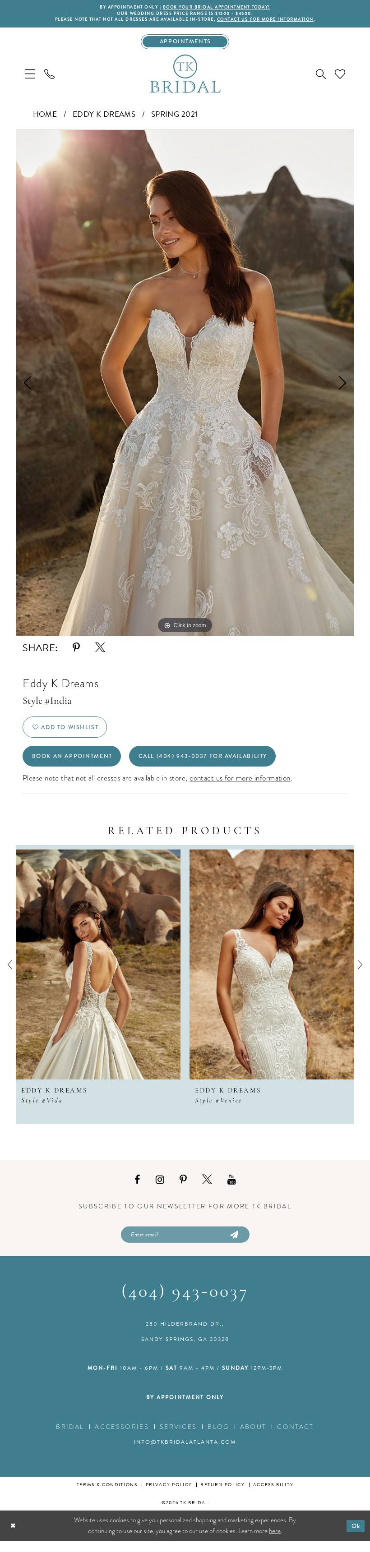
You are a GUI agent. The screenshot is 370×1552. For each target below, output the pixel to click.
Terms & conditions (107, 1495)
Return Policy (222, 1495)
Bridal (70, 1437)
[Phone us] (49, 77)
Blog (218, 1437)
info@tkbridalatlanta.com (185, 1453)
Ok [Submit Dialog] (355, 1536)
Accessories (122, 1437)
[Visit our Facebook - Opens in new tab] (137, 1188)
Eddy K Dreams (104, 117)
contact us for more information (274, 21)
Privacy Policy (169, 1495)
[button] (30, 77)
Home (45, 117)
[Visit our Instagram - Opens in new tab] (160, 1188)
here (275, 1542)
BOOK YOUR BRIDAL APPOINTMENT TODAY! (220, 8)
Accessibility (273, 1495)
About (253, 1437)
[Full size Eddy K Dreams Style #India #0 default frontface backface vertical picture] (185, 386)
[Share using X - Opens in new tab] (100, 651)
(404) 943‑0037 (184, 1303)
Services (178, 1437)
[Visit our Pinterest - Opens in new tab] (183, 1188)
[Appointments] (185, 44)
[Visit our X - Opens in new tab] (207, 1189)
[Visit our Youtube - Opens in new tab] (231, 1188)
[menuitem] (30, 77)
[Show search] (320, 77)
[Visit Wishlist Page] (340, 77)
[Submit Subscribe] (233, 1244)
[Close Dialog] (13, 1536)
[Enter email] (185, 1244)
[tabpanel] (185, 386)
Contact (295, 1437)
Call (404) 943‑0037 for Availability (221, 764)
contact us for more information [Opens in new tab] (240, 787)
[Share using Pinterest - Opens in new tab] (76, 651)
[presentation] (98, 973)
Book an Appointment (77, 764)
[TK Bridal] (185, 76)
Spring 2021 (174, 117)
